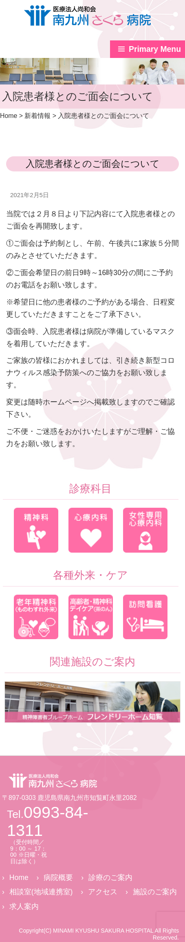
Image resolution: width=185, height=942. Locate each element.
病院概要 (58, 877)
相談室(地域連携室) (41, 892)
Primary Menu (155, 48)
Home (19, 877)
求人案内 (24, 906)
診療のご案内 (110, 877)
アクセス (102, 892)
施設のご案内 (155, 892)
